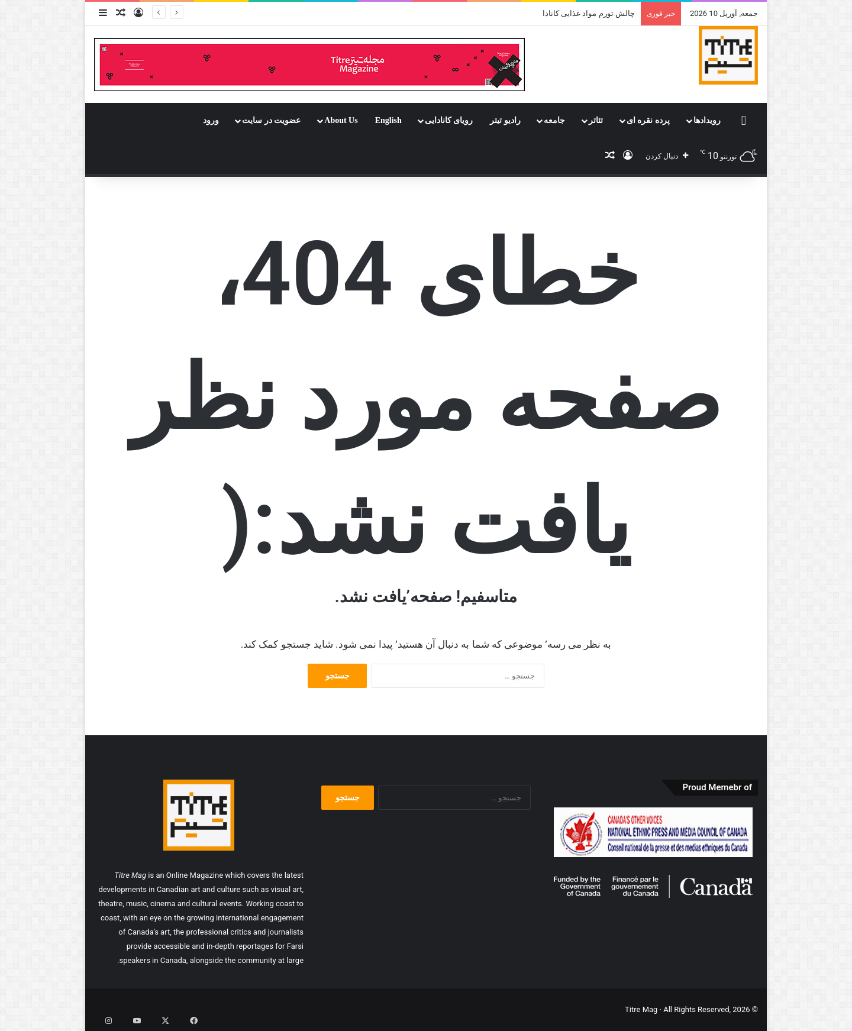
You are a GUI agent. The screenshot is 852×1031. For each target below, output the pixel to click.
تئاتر (596, 120)
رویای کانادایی (449, 120)
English (388, 120)
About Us (340, 120)
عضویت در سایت (271, 120)
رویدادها (707, 120)
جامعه (554, 120)
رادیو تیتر (505, 120)
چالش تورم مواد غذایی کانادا (589, 13)
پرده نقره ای (648, 120)
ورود (211, 120)
